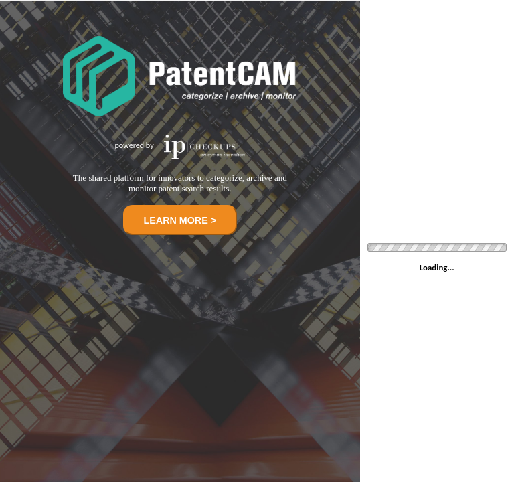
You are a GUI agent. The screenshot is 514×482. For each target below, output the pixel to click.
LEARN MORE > (180, 220)
